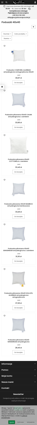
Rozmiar (7, 34)
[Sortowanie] (33, 27)
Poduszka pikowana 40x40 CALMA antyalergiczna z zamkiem (18, 116)
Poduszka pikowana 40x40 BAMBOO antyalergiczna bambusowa (18, 205)
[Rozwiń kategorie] (2, 2)
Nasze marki (18, 382)
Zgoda (11, 422)
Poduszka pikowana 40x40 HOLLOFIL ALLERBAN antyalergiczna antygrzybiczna (18, 295)
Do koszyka (18, 83)
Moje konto (18, 376)
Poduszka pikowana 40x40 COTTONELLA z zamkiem (18, 160)
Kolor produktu (21, 34)
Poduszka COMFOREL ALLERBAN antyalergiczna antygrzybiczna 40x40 (19, 71)
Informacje (18, 364)
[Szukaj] (6, 2)
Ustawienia (30, 422)
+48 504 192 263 (18, 15)
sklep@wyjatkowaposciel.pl (18, 17)
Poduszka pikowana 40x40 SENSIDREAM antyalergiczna (18, 341)
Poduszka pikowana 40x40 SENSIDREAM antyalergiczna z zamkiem (18, 250)
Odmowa (20, 422)
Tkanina (7, 38)
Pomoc (18, 370)
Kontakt (5, 388)
